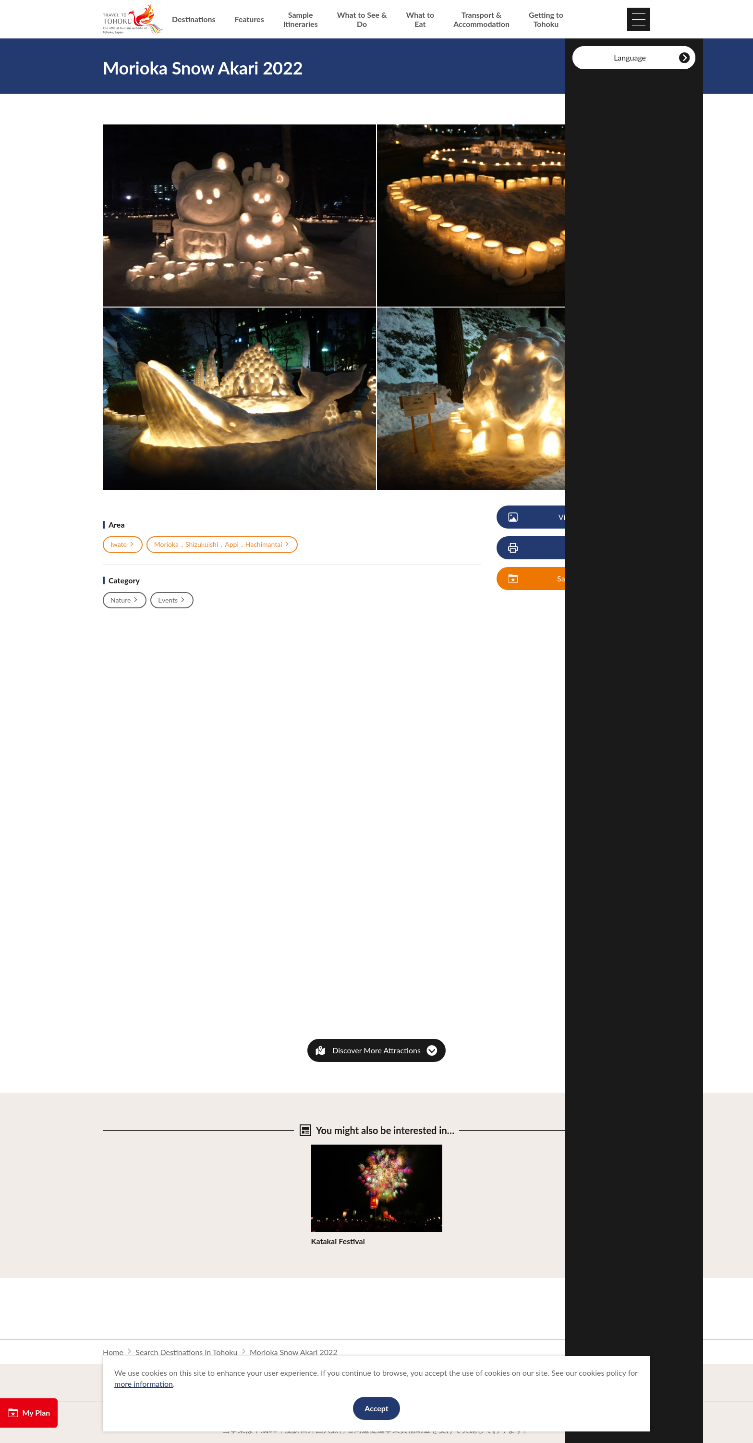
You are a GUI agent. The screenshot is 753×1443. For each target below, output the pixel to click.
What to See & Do (362, 19)
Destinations (194, 19)
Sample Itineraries (300, 19)
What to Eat (420, 19)
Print (548, 548)
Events (172, 600)
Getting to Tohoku (546, 19)
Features (249, 19)
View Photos (555, 517)
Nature (124, 600)
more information (143, 1383)
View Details (332, 1149)
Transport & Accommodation (481, 19)
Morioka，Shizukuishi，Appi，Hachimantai (222, 544)
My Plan (29, 1412)
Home (113, 1352)
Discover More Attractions (376, 1050)
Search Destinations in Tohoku (186, 1352)
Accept (376, 1408)
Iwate (122, 544)
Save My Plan (555, 579)
